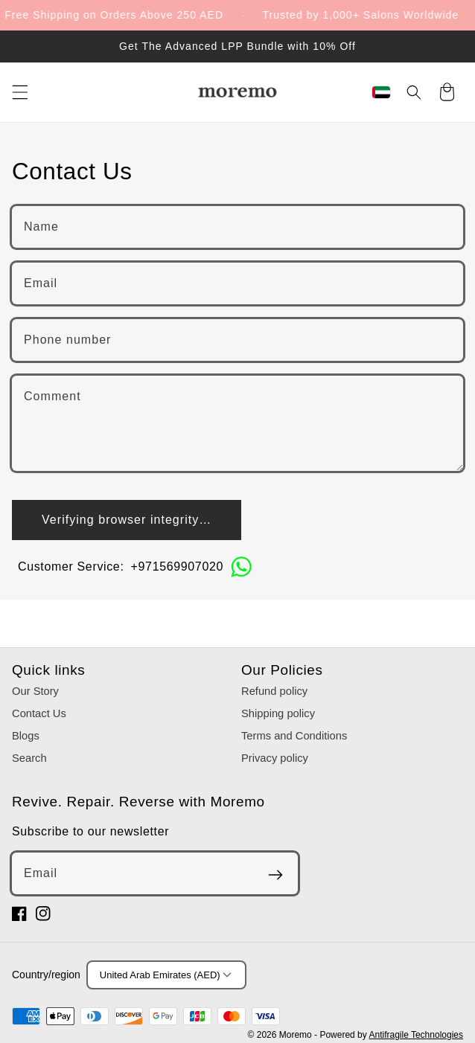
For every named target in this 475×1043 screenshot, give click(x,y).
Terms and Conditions (294, 736)
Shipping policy (278, 713)
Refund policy (274, 691)
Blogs (25, 736)
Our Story (35, 691)
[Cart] (446, 93)
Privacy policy (274, 758)
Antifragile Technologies (416, 1035)
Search (29, 758)
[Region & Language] (381, 92)
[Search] (414, 92)
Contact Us (39, 713)
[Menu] (20, 92)
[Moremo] (237, 92)
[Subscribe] (275, 874)
